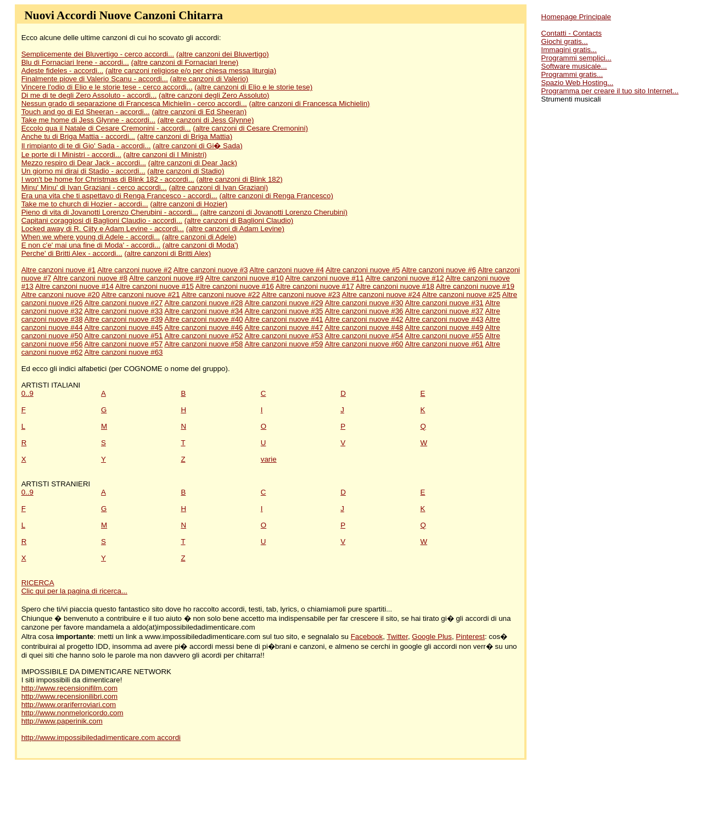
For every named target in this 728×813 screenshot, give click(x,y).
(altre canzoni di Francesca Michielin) (309, 103)
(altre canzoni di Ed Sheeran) (199, 112)
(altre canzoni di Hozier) (188, 204)
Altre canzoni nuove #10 (244, 278)
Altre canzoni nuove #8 (90, 278)
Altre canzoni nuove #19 (475, 286)
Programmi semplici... (576, 58)
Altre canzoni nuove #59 (284, 344)
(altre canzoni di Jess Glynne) (206, 120)
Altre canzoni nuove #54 (363, 336)
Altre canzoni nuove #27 (124, 303)
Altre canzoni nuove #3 (210, 270)
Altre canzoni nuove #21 (141, 294)
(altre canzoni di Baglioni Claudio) (239, 220)
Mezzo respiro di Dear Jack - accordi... (83, 163)
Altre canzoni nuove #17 (315, 286)
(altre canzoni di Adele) (199, 237)
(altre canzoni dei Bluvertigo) (222, 54)
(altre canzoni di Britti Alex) (167, 253)
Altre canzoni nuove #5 (363, 270)
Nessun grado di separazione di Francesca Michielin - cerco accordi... (134, 103)
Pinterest (470, 636)
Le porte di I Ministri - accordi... (71, 154)
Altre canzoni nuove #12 (405, 278)
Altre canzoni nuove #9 (166, 278)
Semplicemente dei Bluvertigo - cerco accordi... (98, 54)
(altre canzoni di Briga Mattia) (184, 136)
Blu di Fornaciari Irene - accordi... (75, 62)
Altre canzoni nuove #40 (204, 319)
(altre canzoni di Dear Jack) (192, 163)
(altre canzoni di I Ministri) (165, 154)
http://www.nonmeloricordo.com (72, 713)
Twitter (397, 636)
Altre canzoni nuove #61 (444, 344)
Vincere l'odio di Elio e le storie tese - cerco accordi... (107, 87)
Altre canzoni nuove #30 (363, 303)
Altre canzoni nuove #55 (444, 336)
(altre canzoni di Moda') (200, 245)
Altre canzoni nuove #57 (124, 344)
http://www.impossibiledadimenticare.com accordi (101, 737)
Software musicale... (574, 66)
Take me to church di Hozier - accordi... (84, 204)
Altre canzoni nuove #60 (363, 344)
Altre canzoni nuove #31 (444, 303)
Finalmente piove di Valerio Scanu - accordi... (94, 79)
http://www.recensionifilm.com (69, 688)
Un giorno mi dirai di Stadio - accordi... (83, 171)
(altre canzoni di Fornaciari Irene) (185, 62)
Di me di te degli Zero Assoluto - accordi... (89, 95)
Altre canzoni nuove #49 (444, 327)
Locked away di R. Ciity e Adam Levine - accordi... (102, 229)
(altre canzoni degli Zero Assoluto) (214, 95)
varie (269, 459)
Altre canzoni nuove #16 (234, 286)
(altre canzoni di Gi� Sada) (197, 146)
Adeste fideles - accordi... (62, 70)
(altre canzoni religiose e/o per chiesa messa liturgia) (190, 70)
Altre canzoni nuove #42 (363, 319)
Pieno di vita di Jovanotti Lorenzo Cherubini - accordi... (109, 212)
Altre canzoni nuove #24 (381, 294)
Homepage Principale (576, 17)
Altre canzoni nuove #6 (438, 270)
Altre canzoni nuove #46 (204, 327)
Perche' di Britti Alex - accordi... (71, 253)
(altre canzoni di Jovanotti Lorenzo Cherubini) (274, 212)
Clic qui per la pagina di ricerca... (74, 591)
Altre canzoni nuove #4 (286, 270)
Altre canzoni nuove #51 (124, 336)
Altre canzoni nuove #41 (284, 319)
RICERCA (37, 583)
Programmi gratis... (572, 74)
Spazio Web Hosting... (577, 83)
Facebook (367, 636)
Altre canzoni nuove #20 (60, 294)
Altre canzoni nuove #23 (301, 294)
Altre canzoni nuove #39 (124, 319)
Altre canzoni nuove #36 (363, 311)
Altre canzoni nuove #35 (284, 311)
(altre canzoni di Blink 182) (240, 179)
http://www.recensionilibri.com (69, 696)
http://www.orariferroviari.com (68, 704)
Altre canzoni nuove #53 (284, 336)
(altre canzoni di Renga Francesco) (276, 196)
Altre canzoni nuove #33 (124, 311)
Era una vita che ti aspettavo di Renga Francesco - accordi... (119, 196)
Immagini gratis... (569, 50)
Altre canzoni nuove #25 (461, 294)
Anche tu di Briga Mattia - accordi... (78, 136)
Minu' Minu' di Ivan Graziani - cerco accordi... (94, 187)
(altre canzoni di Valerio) (209, 79)
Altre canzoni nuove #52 (204, 336)
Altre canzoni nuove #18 (395, 286)
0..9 (27, 393)
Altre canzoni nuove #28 (204, 303)
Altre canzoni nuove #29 (284, 303)
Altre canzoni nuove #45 (124, 327)
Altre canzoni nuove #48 (363, 327)
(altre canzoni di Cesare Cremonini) (250, 128)
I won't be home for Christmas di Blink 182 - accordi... (107, 179)
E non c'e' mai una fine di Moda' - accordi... (91, 245)
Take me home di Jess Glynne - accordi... (88, 120)
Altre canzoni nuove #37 (444, 311)
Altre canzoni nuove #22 (221, 294)
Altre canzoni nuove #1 (58, 270)
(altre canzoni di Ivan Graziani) (218, 187)
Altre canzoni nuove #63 (124, 352)
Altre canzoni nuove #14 (74, 286)
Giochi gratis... (564, 41)
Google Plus (432, 636)
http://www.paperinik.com (62, 721)
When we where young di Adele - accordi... (90, 237)
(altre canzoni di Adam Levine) (235, 229)
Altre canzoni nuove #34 (204, 311)
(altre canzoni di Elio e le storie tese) (253, 87)
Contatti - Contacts (571, 33)
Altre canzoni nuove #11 (324, 278)
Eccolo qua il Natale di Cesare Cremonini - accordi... (106, 128)
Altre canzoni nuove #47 (284, 327)
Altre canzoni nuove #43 (444, 319)
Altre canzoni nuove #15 (154, 286)
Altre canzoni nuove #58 (204, 344)
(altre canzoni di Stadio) (185, 171)
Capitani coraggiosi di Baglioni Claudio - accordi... (101, 220)
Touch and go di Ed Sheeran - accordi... (85, 112)
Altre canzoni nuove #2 (134, 270)
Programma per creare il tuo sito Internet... (610, 91)
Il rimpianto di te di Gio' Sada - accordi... (86, 146)
